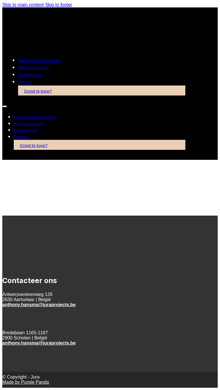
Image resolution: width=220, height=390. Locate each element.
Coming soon (30, 75)
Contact (25, 82)
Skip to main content (23, 4)
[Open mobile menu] (4, 106)
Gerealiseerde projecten (39, 60)
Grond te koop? (38, 91)
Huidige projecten (33, 67)
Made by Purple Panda (25, 382)
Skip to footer (58, 4)
